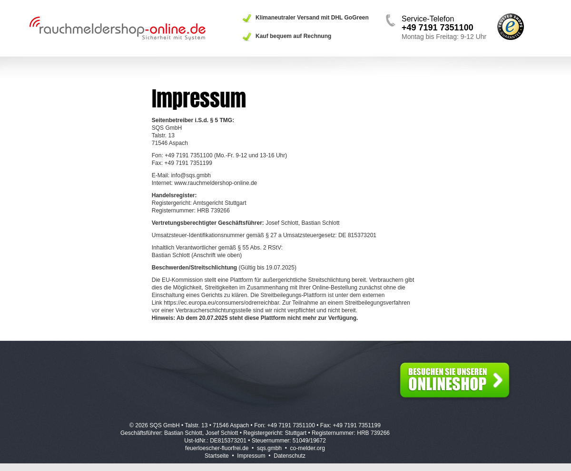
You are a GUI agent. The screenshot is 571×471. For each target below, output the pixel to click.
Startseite (217, 455)
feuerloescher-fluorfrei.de (216, 448)
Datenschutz (289, 455)
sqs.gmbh (269, 448)
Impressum (251, 455)
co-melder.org (307, 448)
